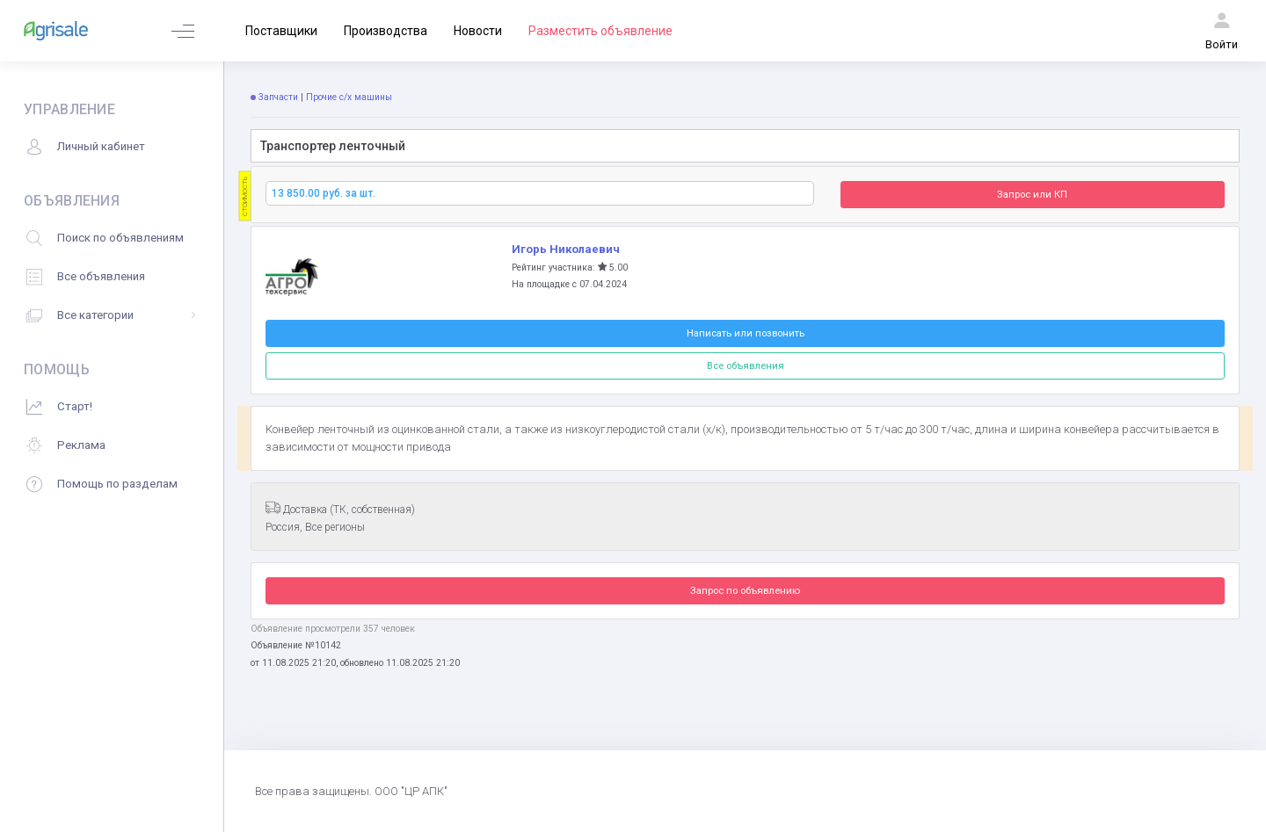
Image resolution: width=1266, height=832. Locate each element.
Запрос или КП (1032, 194)
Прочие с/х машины (349, 97)
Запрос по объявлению (745, 590)
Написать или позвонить (745, 333)
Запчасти (278, 97)
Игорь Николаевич (566, 249)
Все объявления (745, 365)
